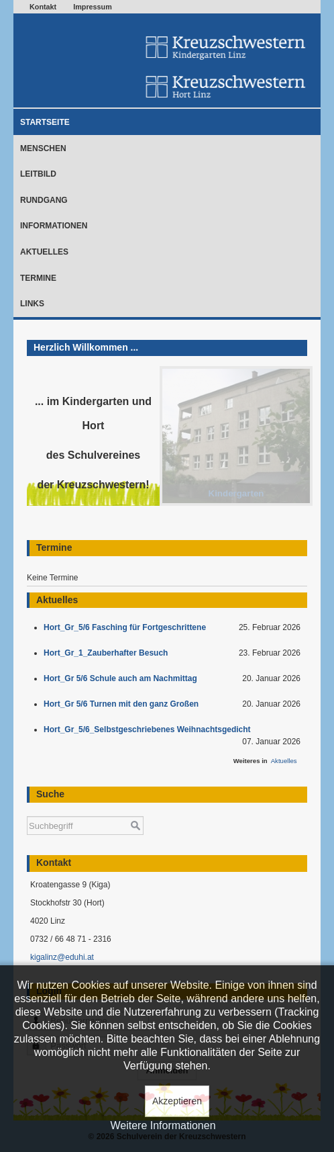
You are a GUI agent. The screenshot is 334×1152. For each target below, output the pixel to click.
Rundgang (44, 200)
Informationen (53, 225)
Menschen (43, 148)
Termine (38, 278)
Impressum (92, 7)
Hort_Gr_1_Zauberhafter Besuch (108, 653)
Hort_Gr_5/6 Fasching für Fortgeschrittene (127, 627)
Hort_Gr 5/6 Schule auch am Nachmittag (122, 678)
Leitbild (38, 174)
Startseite (45, 122)
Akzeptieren (177, 1101)
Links (32, 303)
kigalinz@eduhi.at (62, 957)
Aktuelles (44, 252)
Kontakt (43, 7)
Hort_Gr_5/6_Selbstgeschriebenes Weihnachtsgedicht (149, 729)
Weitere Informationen (162, 1125)
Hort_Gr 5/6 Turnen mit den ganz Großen (123, 704)
